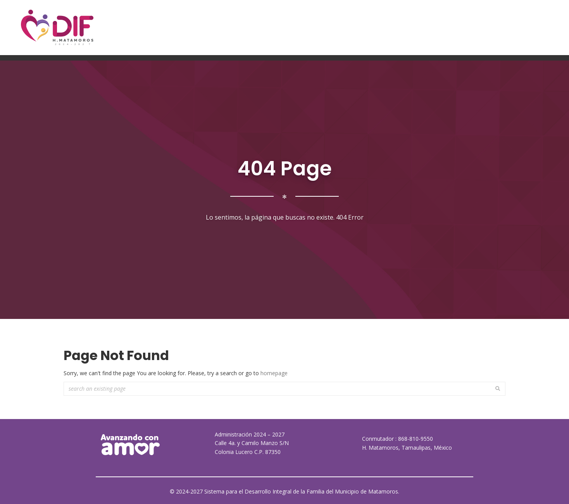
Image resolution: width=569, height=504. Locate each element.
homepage (274, 373)
